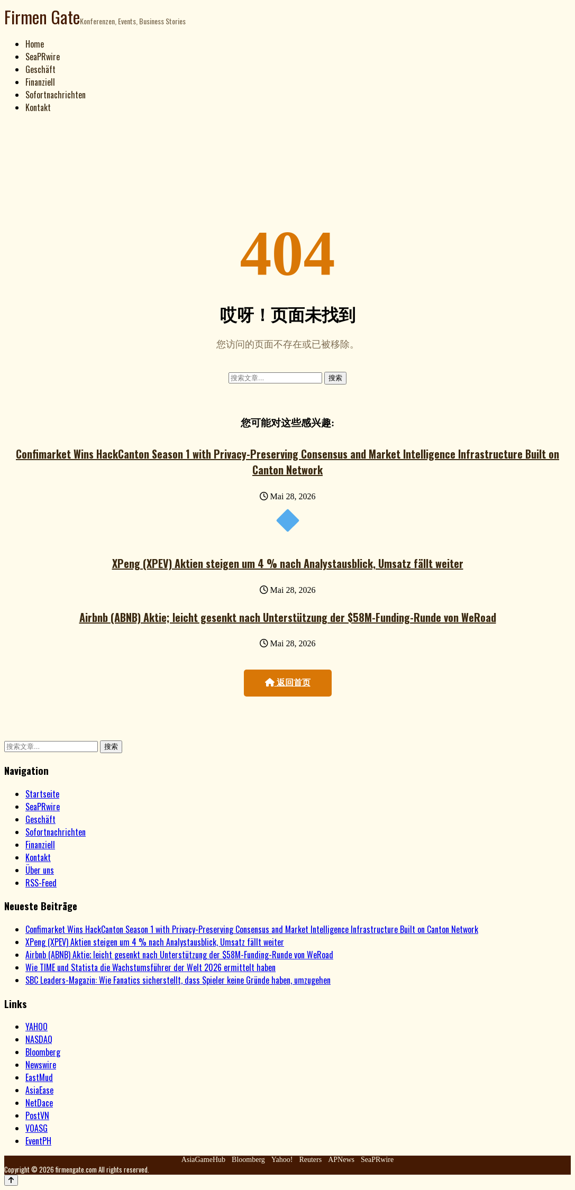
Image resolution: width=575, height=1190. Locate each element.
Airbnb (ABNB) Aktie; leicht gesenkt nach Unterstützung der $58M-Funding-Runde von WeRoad (287, 617)
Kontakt (38, 107)
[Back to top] (11, 1180)
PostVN (37, 1115)
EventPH (38, 1140)
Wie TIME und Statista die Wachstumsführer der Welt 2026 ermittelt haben (150, 967)
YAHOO (36, 1026)
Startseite (42, 794)
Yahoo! (282, 1160)
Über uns (39, 870)
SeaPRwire (42, 56)
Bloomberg (42, 1052)
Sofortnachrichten (55, 94)
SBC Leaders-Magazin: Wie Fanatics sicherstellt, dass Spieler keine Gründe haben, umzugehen (178, 980)
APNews (341, 1160)
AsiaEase (39, 1090)
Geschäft (40, 69)
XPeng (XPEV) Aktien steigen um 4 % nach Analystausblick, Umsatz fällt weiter (287, 563)
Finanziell (40, 82)
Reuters (310, 1160)
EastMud (39, 1077)
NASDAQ (38, 1039)
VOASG (36, 1128)
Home (34, 44)
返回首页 (288, 682)
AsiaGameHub (203, 1160)
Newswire (40, 1064)
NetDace (39, 1102)
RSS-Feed (41, 882)
